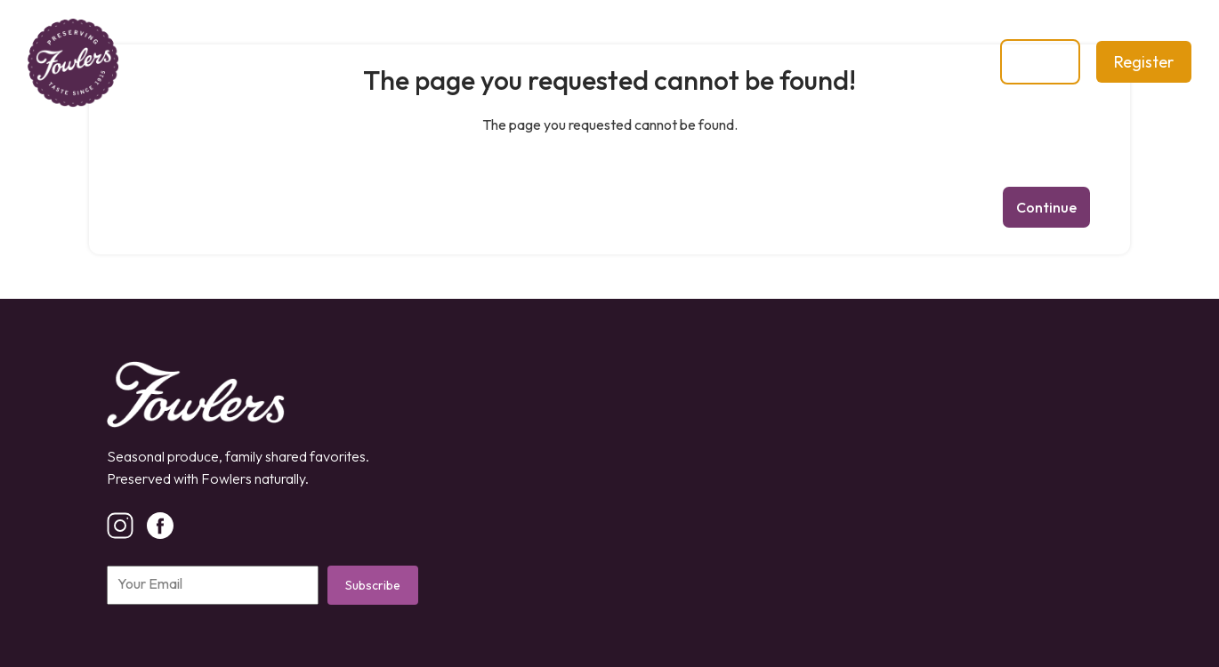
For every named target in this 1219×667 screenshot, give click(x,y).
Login (1040, 62)
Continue (1046, 207)
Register (1144, 62)
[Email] (213, 585)
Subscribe (372, 585)
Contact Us (661, 62)
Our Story (392, 62)
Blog (562, 62)
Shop (487, 62)
